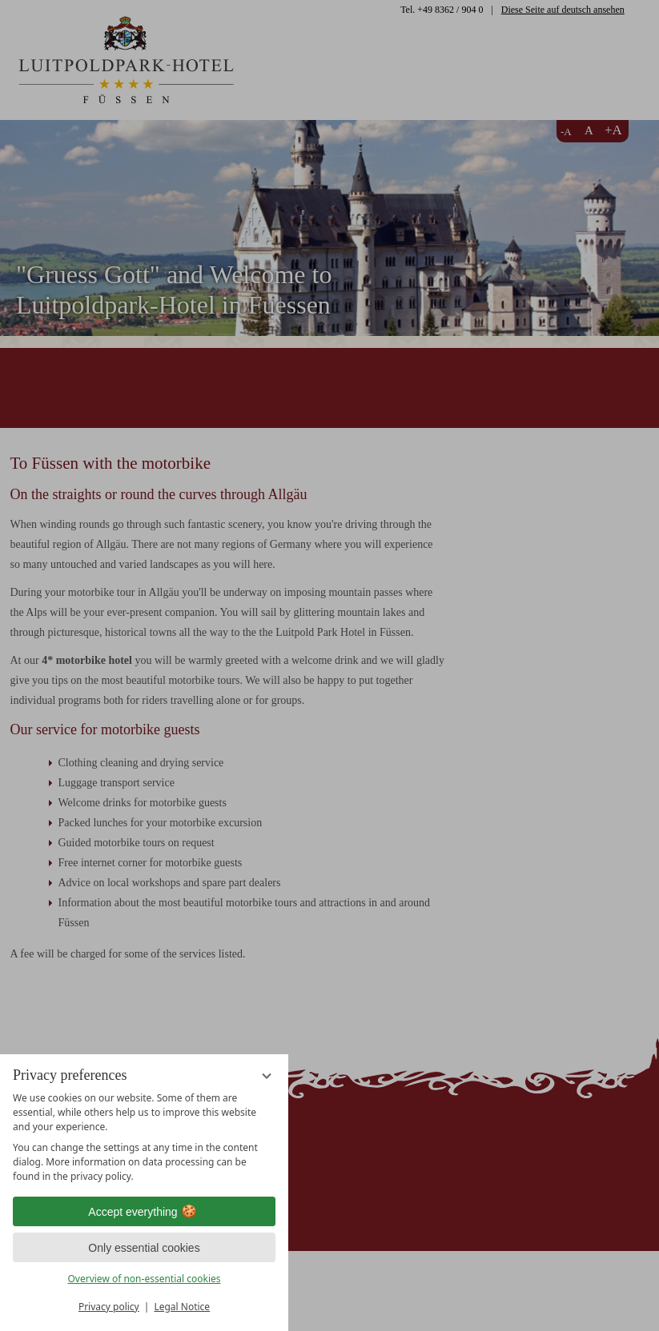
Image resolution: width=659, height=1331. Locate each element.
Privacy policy (108, 1306)
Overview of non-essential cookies (143, 1278)
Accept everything (143, 1211)
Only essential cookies (143, 1247)
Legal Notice (182, 1306)
